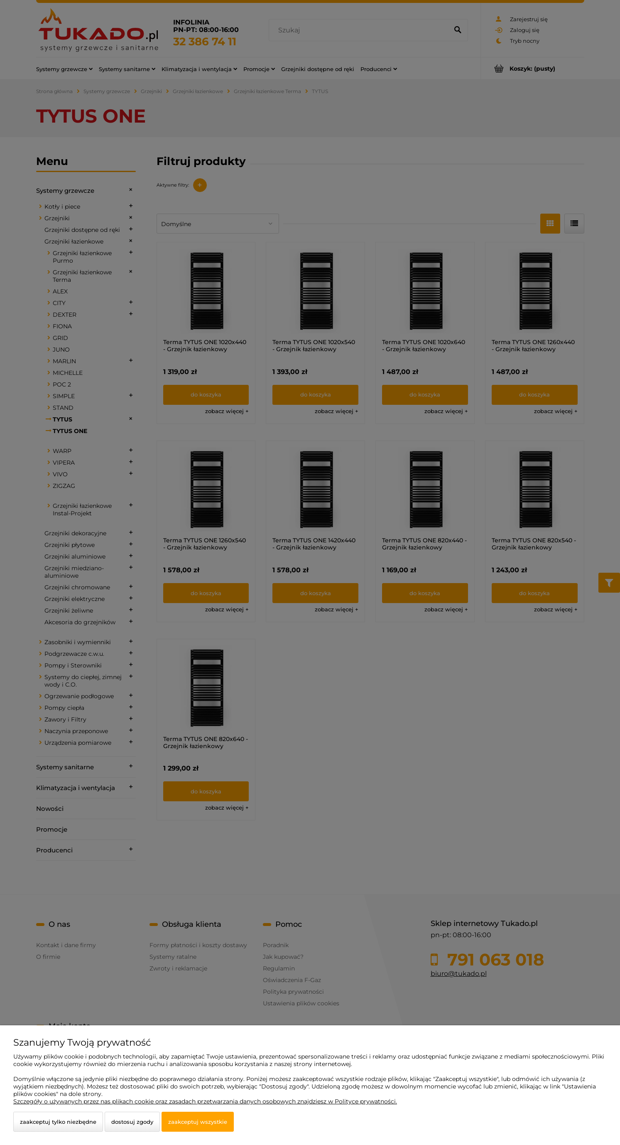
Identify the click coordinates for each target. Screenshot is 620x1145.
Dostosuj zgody (132, 1121)
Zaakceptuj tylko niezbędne (58, 1121)
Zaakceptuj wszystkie (197, 1121)
